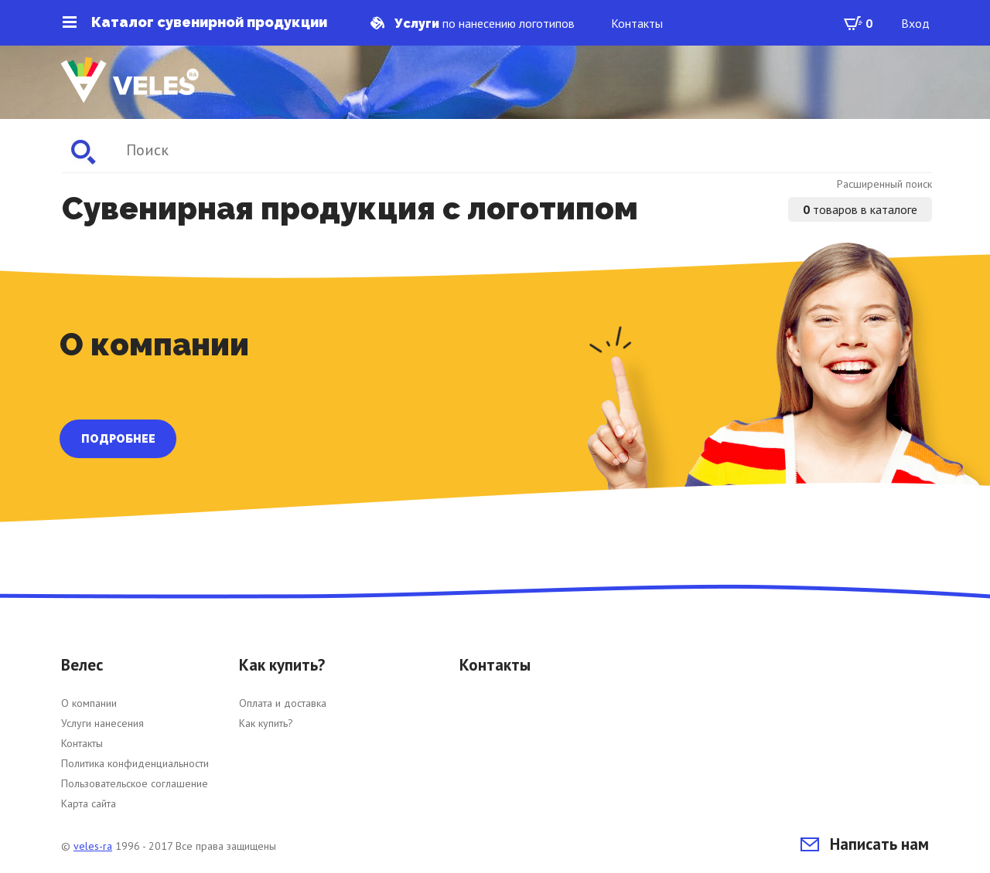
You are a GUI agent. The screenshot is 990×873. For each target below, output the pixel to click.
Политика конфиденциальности (135, 763)
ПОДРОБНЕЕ (118, 439)
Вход (915, 23)
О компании (89, 703)
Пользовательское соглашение (134, 783)
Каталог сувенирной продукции (195, 22)
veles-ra (92, 846)
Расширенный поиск (884, 184)
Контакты (637, 23)
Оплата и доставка (282, 703)
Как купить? (266, 723)
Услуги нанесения (102, 723)
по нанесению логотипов (472, 23)
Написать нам (865, 844)
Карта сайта (88, 803)
